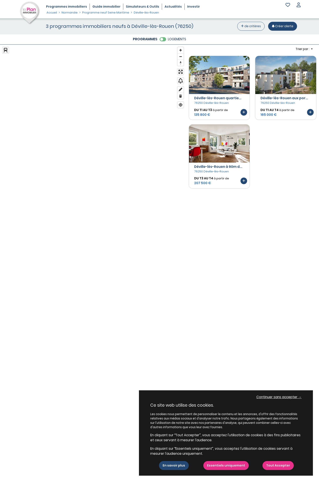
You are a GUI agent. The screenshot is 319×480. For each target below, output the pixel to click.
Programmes (66, 6)
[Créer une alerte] (282, 26)
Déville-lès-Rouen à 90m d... (218, 166)
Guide (106, 6)
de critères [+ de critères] (251, 26)
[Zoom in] (180, 50)
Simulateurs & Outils (142, 6)
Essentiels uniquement (226, 465)
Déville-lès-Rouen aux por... (284, 98)
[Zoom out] (180, 56)
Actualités (173, 6)
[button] (299, 5)
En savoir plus (174, 465)
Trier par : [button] (303, 49)
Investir (193, 6)
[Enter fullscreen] (180, 72)
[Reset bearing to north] (180, 63)
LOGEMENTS (177, 39)
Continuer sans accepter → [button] (279, 397)
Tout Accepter (278, 465)
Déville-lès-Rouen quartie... (217, 98)
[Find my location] (180, 105)
